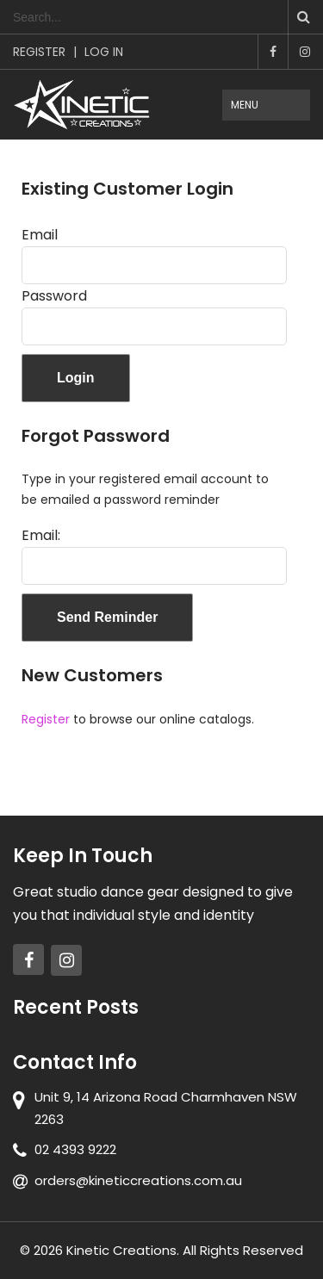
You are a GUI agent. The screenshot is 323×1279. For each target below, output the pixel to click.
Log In (103, 51)
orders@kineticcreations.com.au (138, 1180)
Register (39, 51)
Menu (244, 104)
